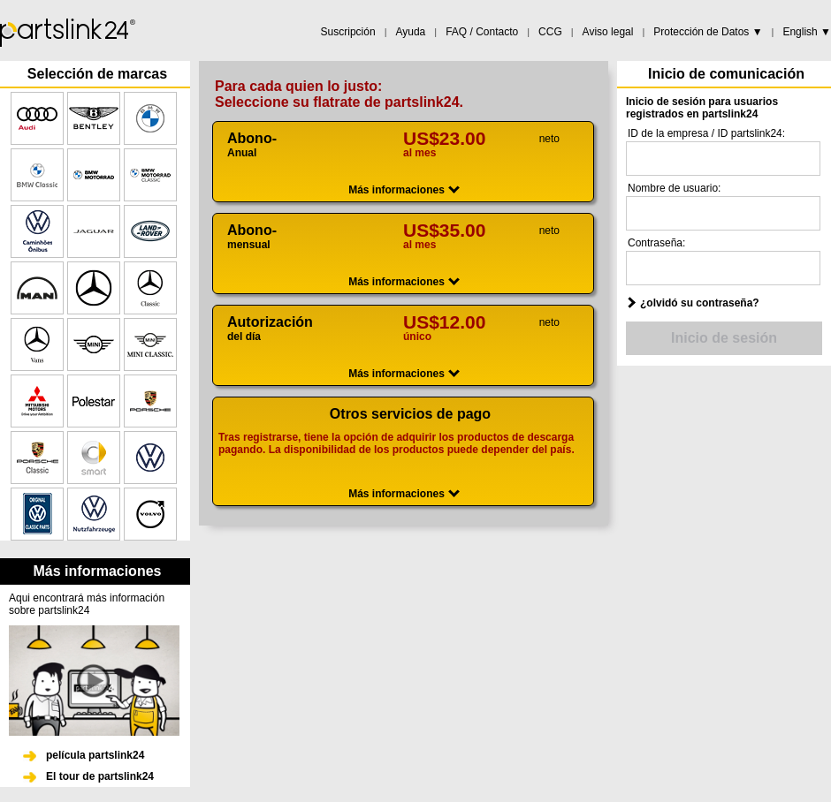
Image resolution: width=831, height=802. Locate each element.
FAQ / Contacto (482, 32)
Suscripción (348, 32)
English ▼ (806, 32)
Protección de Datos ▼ (707, 32)
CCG (550, 32)
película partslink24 (95, 755)
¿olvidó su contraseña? (699, 303)
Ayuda (410, 32)
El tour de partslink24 (100, 776)
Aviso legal (608, 32)
